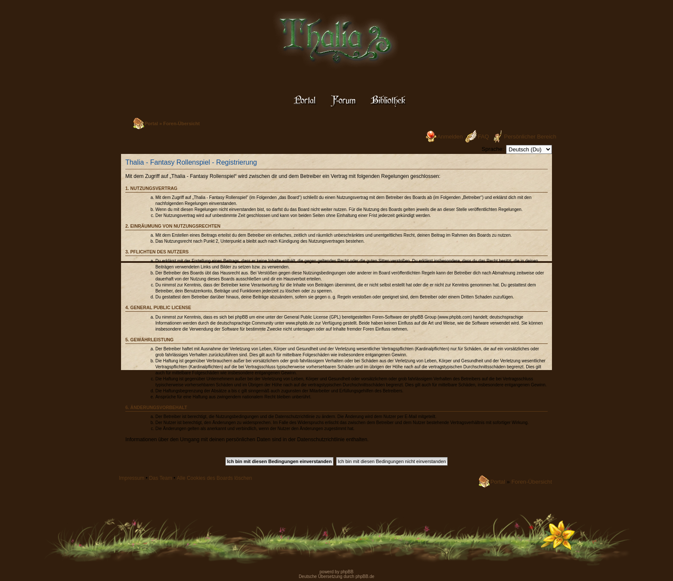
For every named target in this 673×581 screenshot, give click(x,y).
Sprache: (493, 149)
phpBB (347, 571)
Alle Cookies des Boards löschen (214, 478)
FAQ (483, 136)
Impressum (131, 478)
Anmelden (450, 136)
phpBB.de (364, 576)
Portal (151, 123)
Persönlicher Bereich (530, 136)
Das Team (160, 478)
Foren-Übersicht (181, 123)
